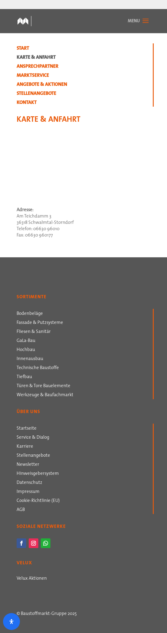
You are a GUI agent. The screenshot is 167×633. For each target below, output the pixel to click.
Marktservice (33, 76)
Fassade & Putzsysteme (40, 323)
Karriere (25, 447)
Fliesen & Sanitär (34, 332)
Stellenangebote (36, 94)
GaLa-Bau (26, 341)
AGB (21, 510)
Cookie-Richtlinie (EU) (38, 501)
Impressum (28, 492)
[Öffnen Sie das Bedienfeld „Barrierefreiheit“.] (11, 621)
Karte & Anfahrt (36, 58)
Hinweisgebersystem (38, 474)
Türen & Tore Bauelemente (43, 386)
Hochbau (26, 350)
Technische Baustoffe (38, 368)
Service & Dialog (33, 437)
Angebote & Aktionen (42, 85)
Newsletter (28, 465)
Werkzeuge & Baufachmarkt (45, 395)
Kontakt (27, 103)
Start (23, 49)
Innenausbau (30, 359)
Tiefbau (24, 377)
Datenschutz (29, 483)
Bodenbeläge (30, 314)
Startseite (27, 428)
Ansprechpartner (37, 67)
